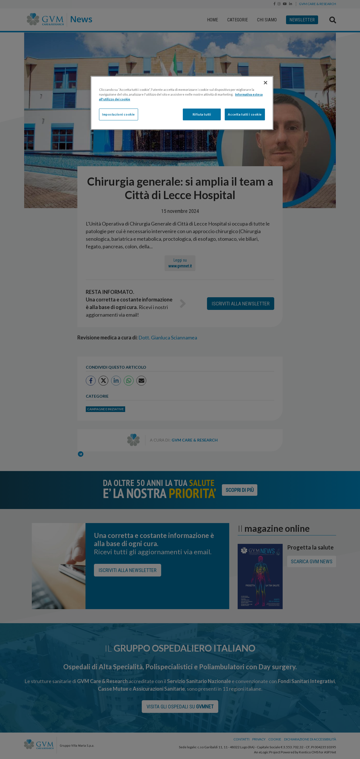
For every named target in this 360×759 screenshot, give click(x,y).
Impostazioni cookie (118, 114)
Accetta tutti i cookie (245, 114)
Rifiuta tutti (202, 114)
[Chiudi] (265, 82)
